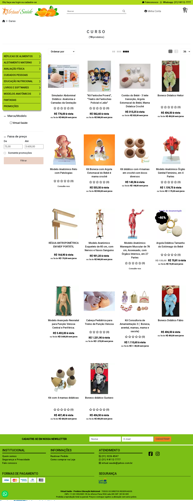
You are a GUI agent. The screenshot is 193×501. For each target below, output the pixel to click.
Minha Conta (152, 11)
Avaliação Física (14, 68)
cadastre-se (30, 2)
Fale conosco (9, 463)
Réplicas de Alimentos (18, 56)
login (18, 2)
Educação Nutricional (18, 81)
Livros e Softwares (16, 87)
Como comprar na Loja (63, 459)
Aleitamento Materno (18, 62)
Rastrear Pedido (59, 456)
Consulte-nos (64, 186)
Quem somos (9, 456)
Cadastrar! (163, 439)
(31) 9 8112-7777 (110, 459)
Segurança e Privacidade (16, 459)
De (5, 141)
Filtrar (23, 160)
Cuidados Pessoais (16, 75)
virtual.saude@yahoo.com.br (116, 463)
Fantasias (10, 100)
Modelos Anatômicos (17, 93)
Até (27, 141)
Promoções (11, 106)
